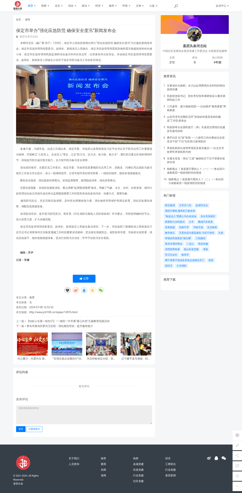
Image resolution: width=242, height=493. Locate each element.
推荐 (32, 5)
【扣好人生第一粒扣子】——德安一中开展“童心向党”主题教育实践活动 (68, 321)
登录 (21, 429)
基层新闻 (170, 475)
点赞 (84, 278)
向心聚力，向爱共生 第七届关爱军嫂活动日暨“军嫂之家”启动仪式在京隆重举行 (32, 358)
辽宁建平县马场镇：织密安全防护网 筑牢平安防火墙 (136, 358)
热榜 (45, 5)
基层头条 (18, 483)
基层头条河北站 (195, 46)
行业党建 (138, 475)
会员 (222, 5)
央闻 (103, 469)
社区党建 (138, 481)
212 (172, 62)
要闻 (103, 464)
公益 (153, 5)
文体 (140, 5)
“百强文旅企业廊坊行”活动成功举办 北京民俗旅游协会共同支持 (67, 358)
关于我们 (74, 458)
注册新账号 (34, 429)
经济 (99, 5)
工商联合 (170, 464)
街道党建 (138, 469)
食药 (113, 5)
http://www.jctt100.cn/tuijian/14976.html (53, 312)
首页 (18, 19)
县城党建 (138, 464)
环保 (126, 5)
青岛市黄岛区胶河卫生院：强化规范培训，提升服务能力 (60, 326)
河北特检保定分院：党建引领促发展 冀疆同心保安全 (101, 358)
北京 (59, 5)
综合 (72, 5)
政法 (86, 5)
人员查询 (74, 464)
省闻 (103, 475)
